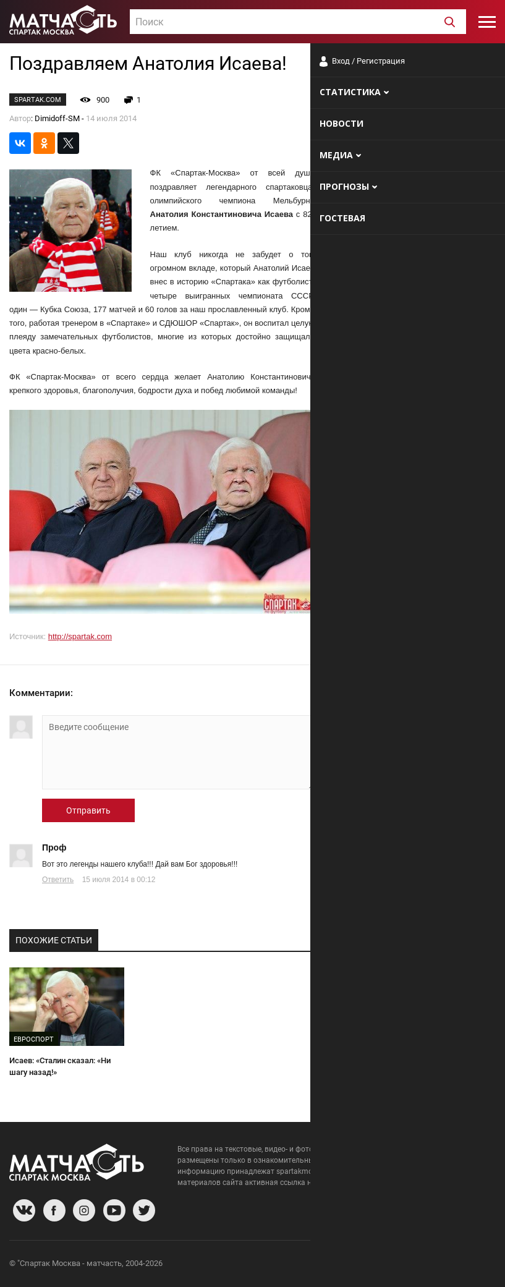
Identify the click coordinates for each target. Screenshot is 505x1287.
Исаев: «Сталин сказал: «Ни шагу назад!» (60, 1066)
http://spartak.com (80, 636)
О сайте (345, 1265)
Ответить (58, 879)
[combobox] (298, 21)
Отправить (88, 810)
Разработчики (395, 1265)
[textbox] (297, 22)
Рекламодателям (463, 1265)
